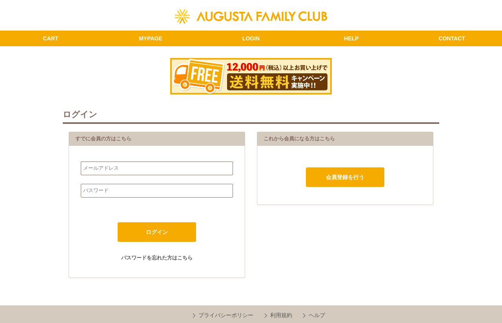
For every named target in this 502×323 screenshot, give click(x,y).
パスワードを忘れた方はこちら (157, 258)
